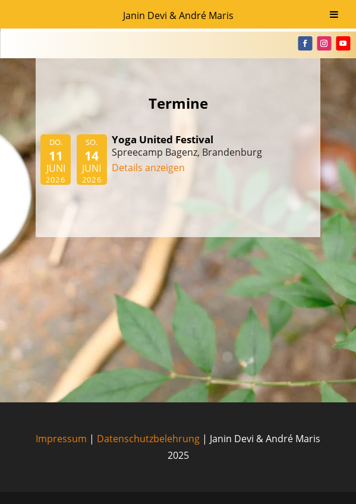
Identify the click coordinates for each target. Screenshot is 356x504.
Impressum (61, 438)
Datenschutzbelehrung (148, 438)
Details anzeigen (148, 167)
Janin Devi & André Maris (178, 15)
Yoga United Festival (162, 139)
